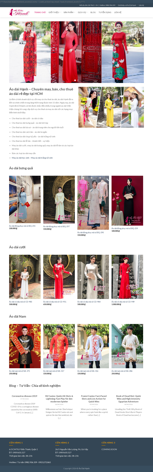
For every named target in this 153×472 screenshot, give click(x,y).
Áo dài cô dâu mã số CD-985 (20, 302)
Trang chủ (40, 12)
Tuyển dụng (105, 12)
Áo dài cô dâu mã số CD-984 (88, 302)
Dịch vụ (83, 12)
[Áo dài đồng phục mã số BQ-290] (93, 203)
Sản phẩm (69, 12)
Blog (93, 12)
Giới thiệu (55, 12)
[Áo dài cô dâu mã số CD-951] (59, 277)
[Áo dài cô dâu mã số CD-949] (127, 277)
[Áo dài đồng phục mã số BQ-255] (25, 199)
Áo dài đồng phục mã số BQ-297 (56, 226)
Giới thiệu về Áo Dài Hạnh (127, 5)
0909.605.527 (65, 452)
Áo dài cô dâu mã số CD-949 (123, 302)
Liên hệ (141, 5)
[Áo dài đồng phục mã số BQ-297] (59, 200)
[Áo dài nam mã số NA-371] (25, 346)
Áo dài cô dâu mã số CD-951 (54, 302)
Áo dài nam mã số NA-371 (19, 371)
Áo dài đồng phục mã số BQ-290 (90, 232)
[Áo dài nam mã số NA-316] (93, 346)
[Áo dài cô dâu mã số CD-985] (25, 277)
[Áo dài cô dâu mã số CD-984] (93, 277)
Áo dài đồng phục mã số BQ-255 (22, 226)
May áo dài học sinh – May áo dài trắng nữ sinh (32, 157)
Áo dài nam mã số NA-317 (53, 371)
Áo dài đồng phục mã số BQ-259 (125, 228)
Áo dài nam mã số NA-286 (122, 371)
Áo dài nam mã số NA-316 (87, 371)
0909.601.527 (19, 452)
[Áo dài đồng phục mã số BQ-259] (127, 201)
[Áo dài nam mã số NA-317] (59, 346)
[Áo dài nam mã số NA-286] (127, 346)
